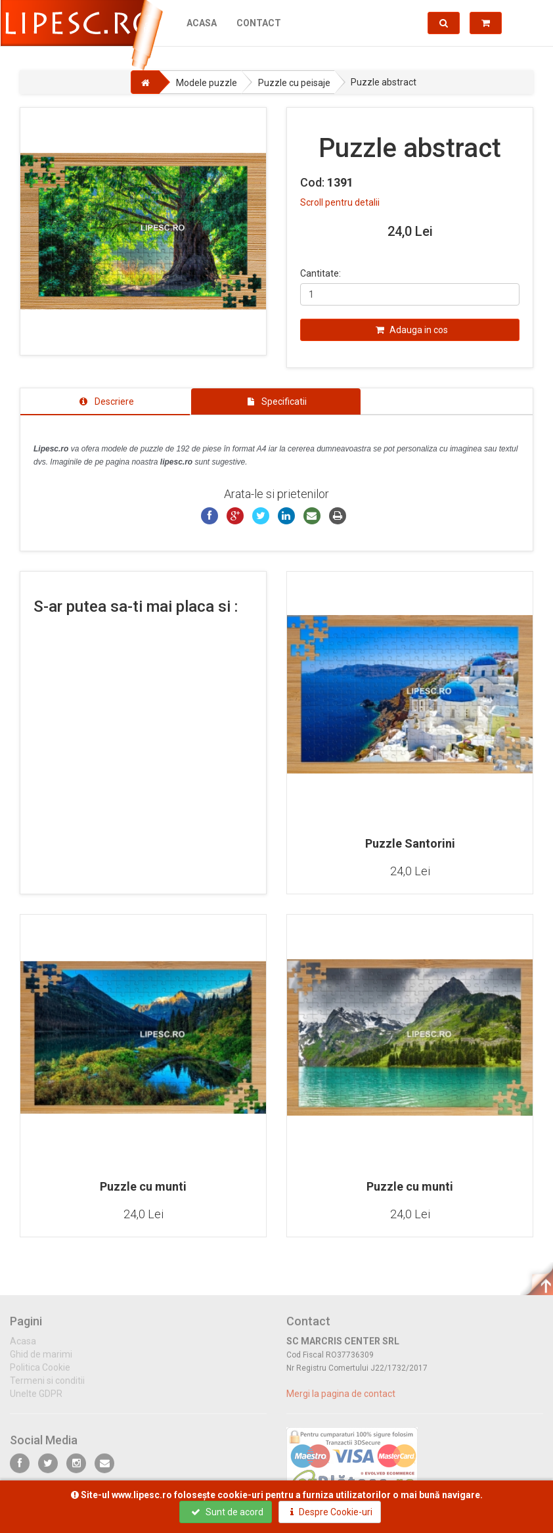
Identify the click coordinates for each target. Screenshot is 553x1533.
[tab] (105, 401)
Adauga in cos (412, 330)
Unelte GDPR (36, 1400)
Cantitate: (320, 273)
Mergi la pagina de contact (340, 1400)
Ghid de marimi (41, 1361)
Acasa (201, 23)
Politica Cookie (40, 1374)
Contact (258, 23)
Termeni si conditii (47, 1387)
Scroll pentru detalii (340, 202)
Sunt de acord (227, 1512)
